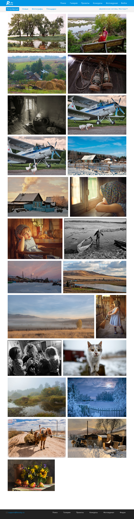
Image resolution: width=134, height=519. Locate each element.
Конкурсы (97, 3)
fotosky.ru (10, 3)
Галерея (73, 3)
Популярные (12, 9)
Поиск (63, 3)
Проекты (85, 3)
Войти (124, 3)
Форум (122, 512)
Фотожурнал (112, 3)
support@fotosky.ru (16, 512)
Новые (25, 9)
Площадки (51, 9)
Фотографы (37, 9)
